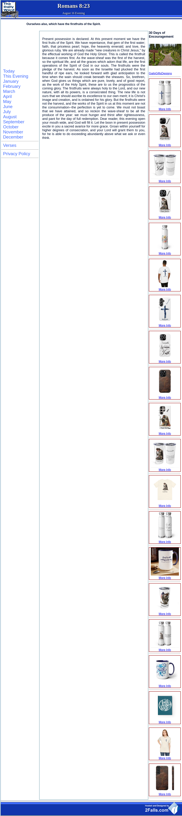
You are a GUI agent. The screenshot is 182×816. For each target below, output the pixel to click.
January (10, 81)
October (10, 126)
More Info (165, 107)
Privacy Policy (16, 153)
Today (9, 71)
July (7, 111)
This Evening (15, 76)
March (9, 91)
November (13, 131)
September (13, 121)
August (10, 116)
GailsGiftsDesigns (160, 73)
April (7, 96)
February (11, 86)
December (13, 137)
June (8, 106)
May (7, 101)
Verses (9, 145)
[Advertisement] (19, 49)
